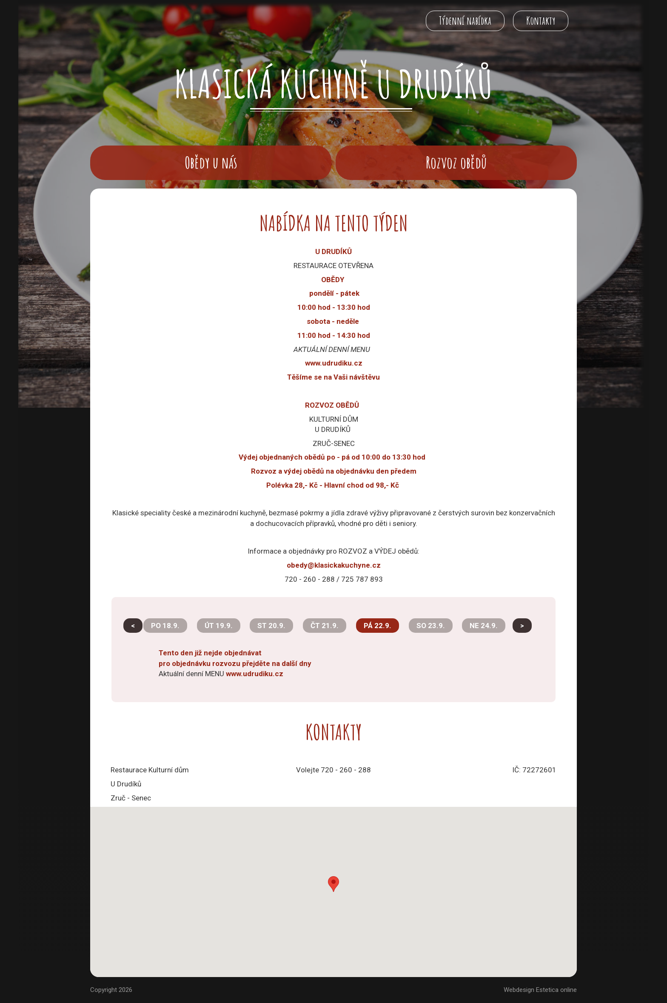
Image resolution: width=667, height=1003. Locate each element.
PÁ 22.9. (377, 625)
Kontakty (540, 20)
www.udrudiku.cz (254, 673)
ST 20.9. (271, 625)
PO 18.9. (165, 625)
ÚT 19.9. (219, 625)
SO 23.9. (430, 625)
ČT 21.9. (325, 625)
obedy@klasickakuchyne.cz (334, 565)
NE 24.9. (484, 625)
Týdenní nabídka (465, 20)
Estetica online (556, 990)
